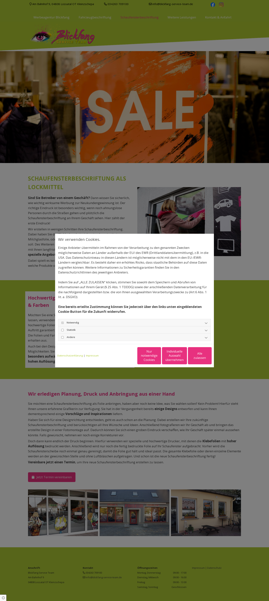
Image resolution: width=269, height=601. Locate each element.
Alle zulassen (194, 355)
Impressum (92, 355)
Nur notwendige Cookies (123, 355)
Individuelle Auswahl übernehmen (159, 355)
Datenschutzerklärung (70, 355)
